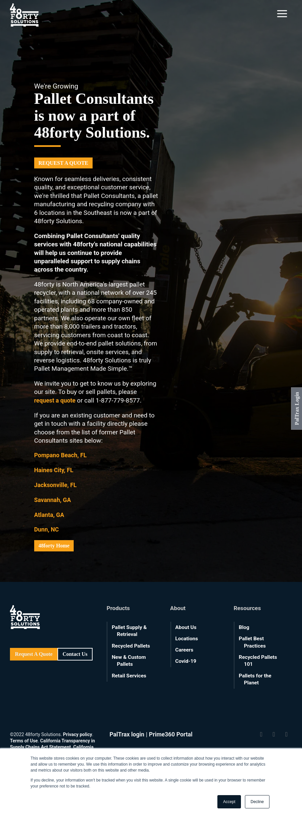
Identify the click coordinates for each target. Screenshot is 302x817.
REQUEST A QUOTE (63, 163)
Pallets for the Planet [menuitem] (254, 677)
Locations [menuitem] (186, 638)
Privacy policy (77, 732)
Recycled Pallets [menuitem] (130, 645)
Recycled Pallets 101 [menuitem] (257, 659)
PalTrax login (125, 732)
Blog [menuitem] (244, 627)
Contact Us (76, 654)
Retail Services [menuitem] (128, 674)
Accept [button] (229, 801)
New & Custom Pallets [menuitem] (128, 659)
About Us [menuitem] (185, 627)
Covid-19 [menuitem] (185, 660)
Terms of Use (24, 739)
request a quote (56, 400)
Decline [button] (257, 801)
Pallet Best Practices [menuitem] (252, 641)
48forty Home (54, 545)
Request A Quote (34, 654)
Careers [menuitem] (184, 649)
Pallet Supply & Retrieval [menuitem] (129, 630)
